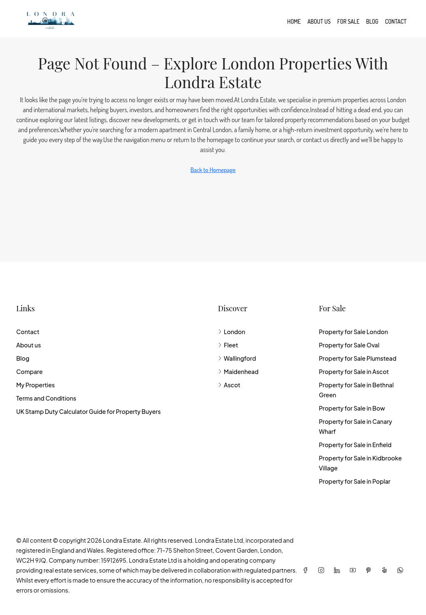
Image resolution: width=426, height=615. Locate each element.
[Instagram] (322, 570)
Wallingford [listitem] (237, 358)
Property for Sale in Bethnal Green (356, 390)
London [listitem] (231, 331)
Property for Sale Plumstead (357, 358)
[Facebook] (307, 570)
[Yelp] (386, 570)
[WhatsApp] (401, 570)
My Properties (35, 385)
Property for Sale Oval (349, 345)
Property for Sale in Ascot (354, 371)
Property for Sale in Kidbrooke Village (360, 463)
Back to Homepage (213, 170)
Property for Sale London (353, 331)
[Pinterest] (370, 570)
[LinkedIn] (338, 570)
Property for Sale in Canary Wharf (355, 426)
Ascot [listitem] (229, 385)
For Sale (348, 21)
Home (294, 21)
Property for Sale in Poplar (354, 481)
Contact (395, 21)
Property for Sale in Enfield (355, 444)
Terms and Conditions (46, 398)
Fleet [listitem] (228, 345)
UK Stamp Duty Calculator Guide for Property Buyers (88, 411)
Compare (29, 371)
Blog (372, 21)
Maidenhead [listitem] (238, 371)
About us (319, 21)
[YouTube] (354, 570)
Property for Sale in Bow (352, 408)
